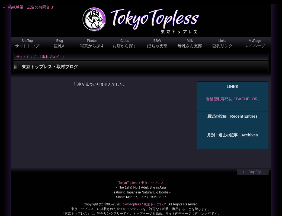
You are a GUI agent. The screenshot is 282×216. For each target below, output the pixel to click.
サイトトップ (26, 57)
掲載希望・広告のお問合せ (31, 7)
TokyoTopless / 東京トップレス (141, 183)
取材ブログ (50, 57)
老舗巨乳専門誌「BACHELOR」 (233, 99)
